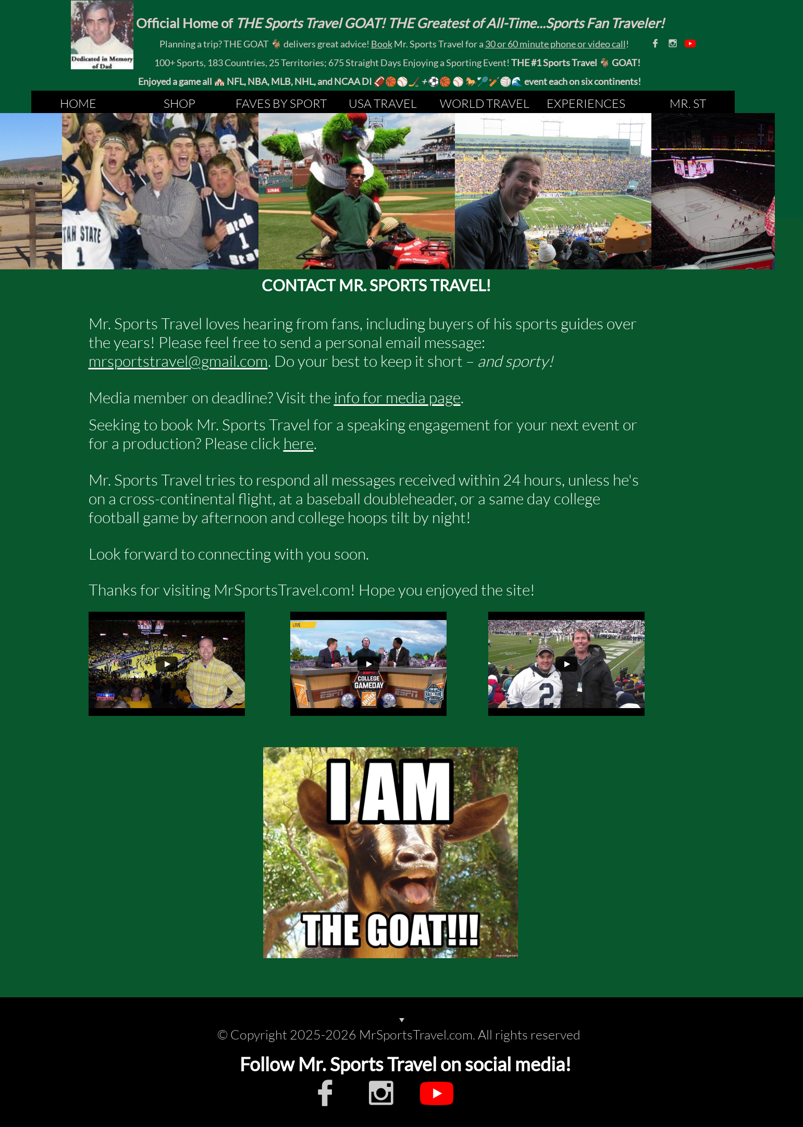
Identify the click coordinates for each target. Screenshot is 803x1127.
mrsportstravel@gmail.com (178, 360)
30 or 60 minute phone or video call (555, 43)
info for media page (397, 397)
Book (381, 43)
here (298, 443)
